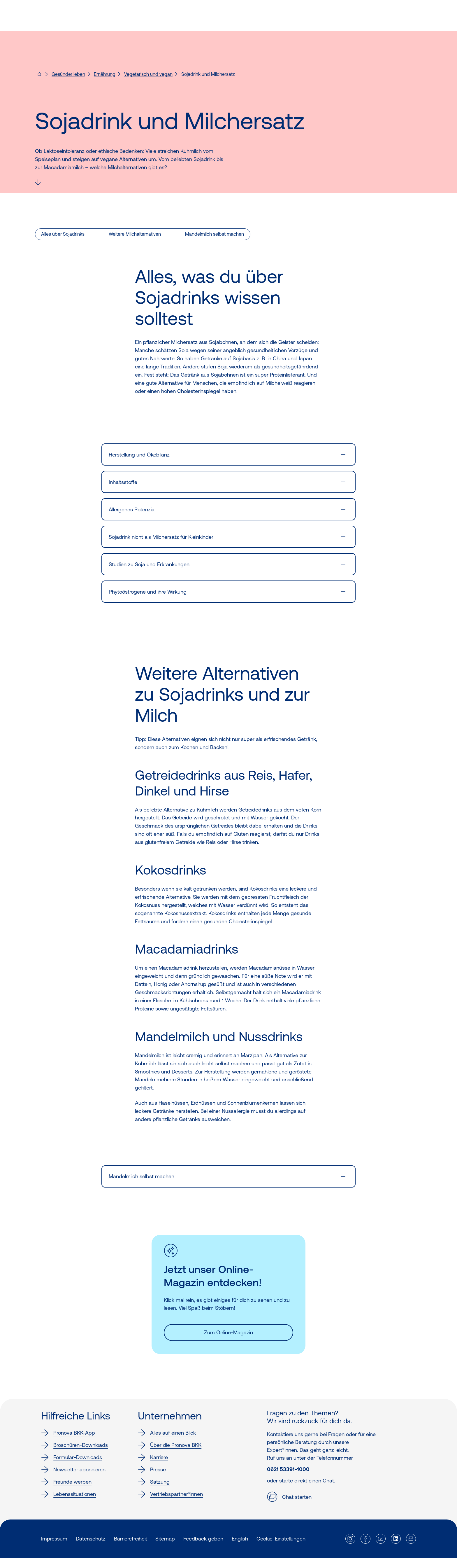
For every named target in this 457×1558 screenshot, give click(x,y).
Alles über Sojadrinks (63, 234)
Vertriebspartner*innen (170, 1494)
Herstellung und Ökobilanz (139, 455)
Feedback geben (203, 1539)
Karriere (153, 1457)
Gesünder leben (68, 74)
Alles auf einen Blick (167, 1432)
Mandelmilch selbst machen (214, 234)
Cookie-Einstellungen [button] (280, 1539)
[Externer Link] (350, 1539)
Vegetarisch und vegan (148, 74)
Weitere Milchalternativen (135, 234)
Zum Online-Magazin (228, 1332)
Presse (152, 1469)
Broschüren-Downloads (74, 1445)
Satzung (154, 1481)
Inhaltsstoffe (123, 482)
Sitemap (165, 1539)
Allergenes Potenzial (132, 509)
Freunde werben (66, 1481)
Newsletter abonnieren (73, 1469)
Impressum (54, 1539)
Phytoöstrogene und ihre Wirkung (148, 592)
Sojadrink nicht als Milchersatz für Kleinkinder (161, 537)
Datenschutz (91, 1539)
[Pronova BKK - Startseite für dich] (39, 75)
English (240, 1539)
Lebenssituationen (68, 1494)
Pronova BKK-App (68, 1432)
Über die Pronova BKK (169, 1445)
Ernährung (104, 74)
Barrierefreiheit (130, 1539)
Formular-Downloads (71, 1457)
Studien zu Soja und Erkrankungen (149, 564)
